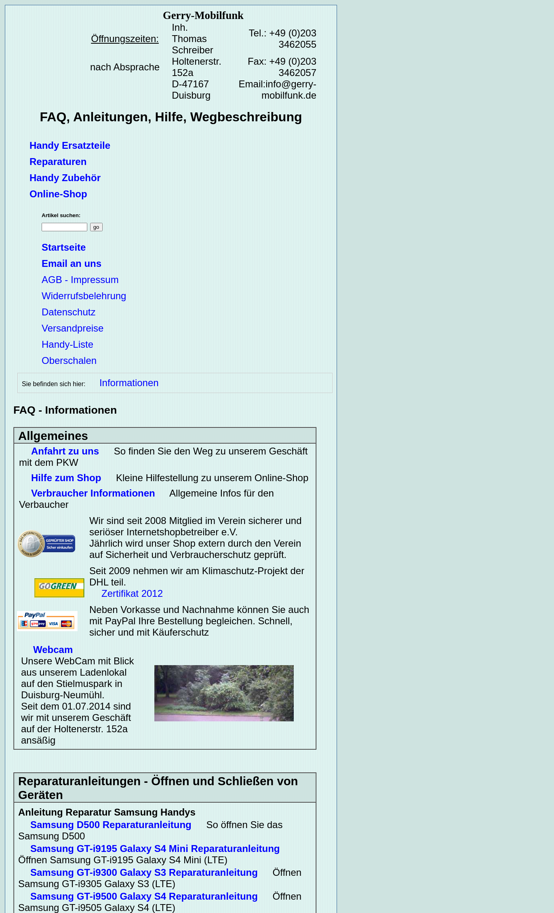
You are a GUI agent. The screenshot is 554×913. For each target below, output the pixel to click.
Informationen (129, 382)
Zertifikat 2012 (132, 593)
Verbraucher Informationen (93, 493)
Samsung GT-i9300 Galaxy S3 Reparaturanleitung (144, 872)
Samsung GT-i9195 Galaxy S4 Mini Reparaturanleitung (155, 848)
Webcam (53, 649)
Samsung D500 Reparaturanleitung (111, 824)
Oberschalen (69, 360)
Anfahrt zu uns (65, 451)
